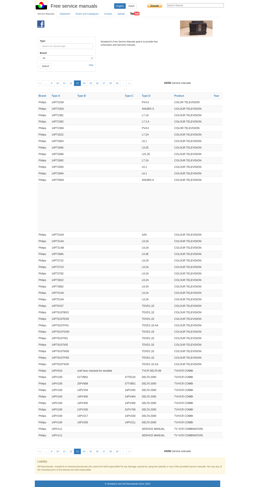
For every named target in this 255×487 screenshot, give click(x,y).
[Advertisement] (122, 28)
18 (110, 83)
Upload (121, 14)
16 (97, 83)
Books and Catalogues (87, 14)
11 (64, 83)
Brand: (43, 53)
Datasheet (65, 14)
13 (77, 83)
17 (104, 83)
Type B (81, 95)
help (91, 65)
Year (216, 95)
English (120, 6)
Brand (42, 95)
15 (90, 83)
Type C (129, 95)
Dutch (131, 6)
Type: (43, 41)
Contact (108, 14)
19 (117, 83)
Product (179, 95)
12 (71, 83)
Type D (146, 95)
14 (84, 83)
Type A (56, 95)
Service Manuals (45, 14)
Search (45, 66)
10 (57, 83)
